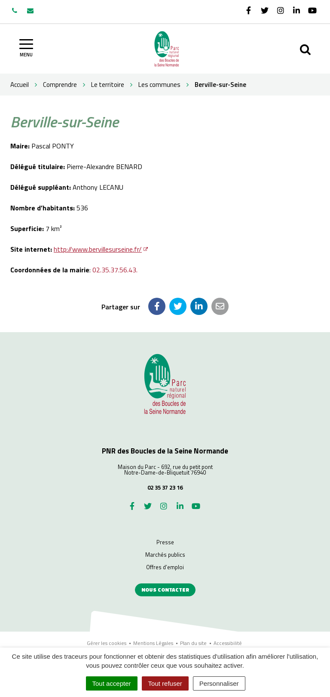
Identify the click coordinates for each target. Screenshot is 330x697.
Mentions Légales (153, 643)
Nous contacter (165, 590)
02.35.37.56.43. (115, 270)
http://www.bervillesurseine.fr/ (98, 249)
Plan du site (193, 643)
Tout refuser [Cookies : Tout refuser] (165, 683)
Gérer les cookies (106, 643)
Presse (165, 542)
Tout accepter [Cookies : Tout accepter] (111, 683)
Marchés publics (165, 554)
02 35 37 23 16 (165, 487)
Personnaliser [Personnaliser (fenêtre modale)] (219, 683)
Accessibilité (228, 643)
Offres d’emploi (165, 567)
